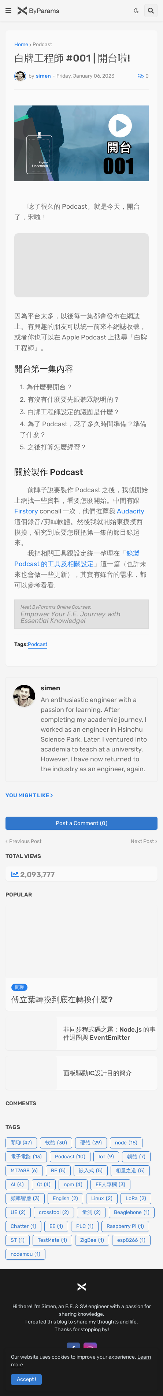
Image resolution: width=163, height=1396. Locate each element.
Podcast (42, 44)
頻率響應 (25, 1198)
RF (58, 1171)
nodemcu (25, 1254)
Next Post (142, 841)
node (126, 1143)
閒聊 (21, 1143)
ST (18, 1240)
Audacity (130, 511)
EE (56, 1226)
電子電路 (26, 1157)
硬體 (91, 1143)
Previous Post (25, 841)
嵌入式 (91, 1171)
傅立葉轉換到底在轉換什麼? (61, 1000)
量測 (91, 1212)
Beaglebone (131, 1212)
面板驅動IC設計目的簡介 (97, 1073)
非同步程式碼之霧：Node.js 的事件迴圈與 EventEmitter (109, 1033)
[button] (8, 10)
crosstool (54, 1212)
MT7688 (24, 1171)
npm (73, 1185)
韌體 (136, 1157)
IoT (106, 1157)
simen (50, 688)
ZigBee (92, 1240)
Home (21, 44)
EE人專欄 (110, 1185)
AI (17, 1185)
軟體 (56, 1143)
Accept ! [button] (26, 1379)
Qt (44, 1185)
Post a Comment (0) (81, 823)
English (65, 1198)
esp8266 (131, 1240)
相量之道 (130, 1171)
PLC (84, 1226)
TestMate (52, 1240)
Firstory (26, 511)
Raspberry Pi (125, 1226)
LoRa (136, 1198)
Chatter (23, 1226)
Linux (101, 1198)
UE (18, 1212)
